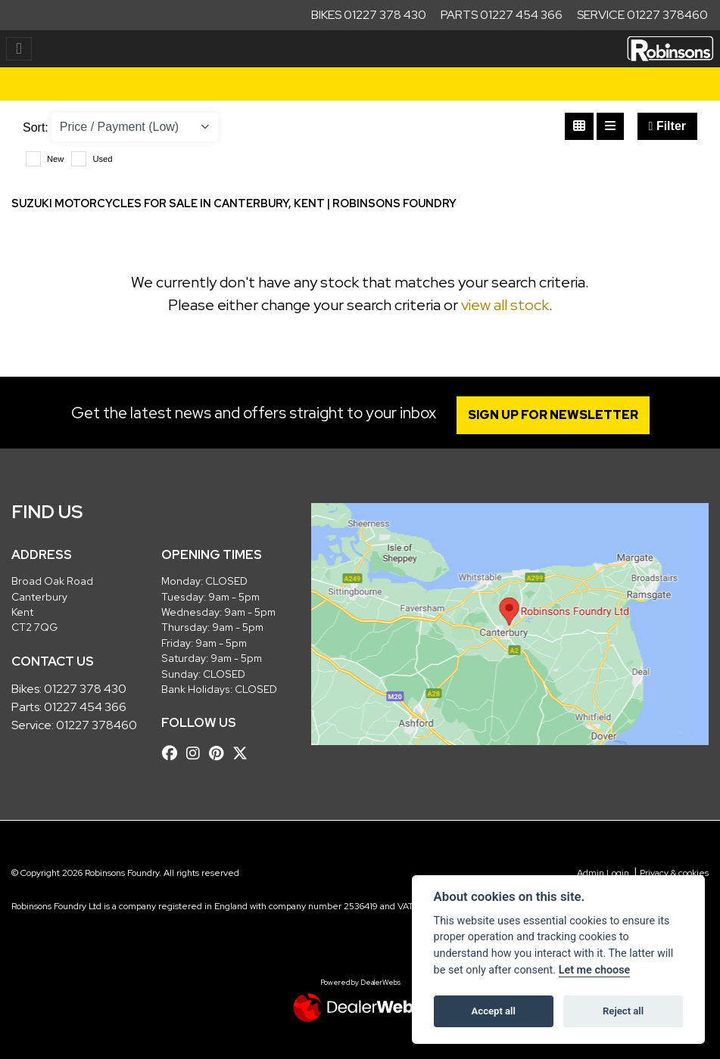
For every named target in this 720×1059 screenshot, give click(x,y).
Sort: (35, 127)
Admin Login (603, 873)
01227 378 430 (85, 689)
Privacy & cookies (674, 873)
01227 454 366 (85, 707)
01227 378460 (96, 725)
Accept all (494, 1011)
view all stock (505, 305)
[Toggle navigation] (19, 49)
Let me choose (595, 970)
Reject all (623, 1011)
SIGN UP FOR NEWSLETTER (553, 415)
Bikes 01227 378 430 (368, 15)
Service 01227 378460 (642, 15)
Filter (667, 126)
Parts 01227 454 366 (502, 15)
